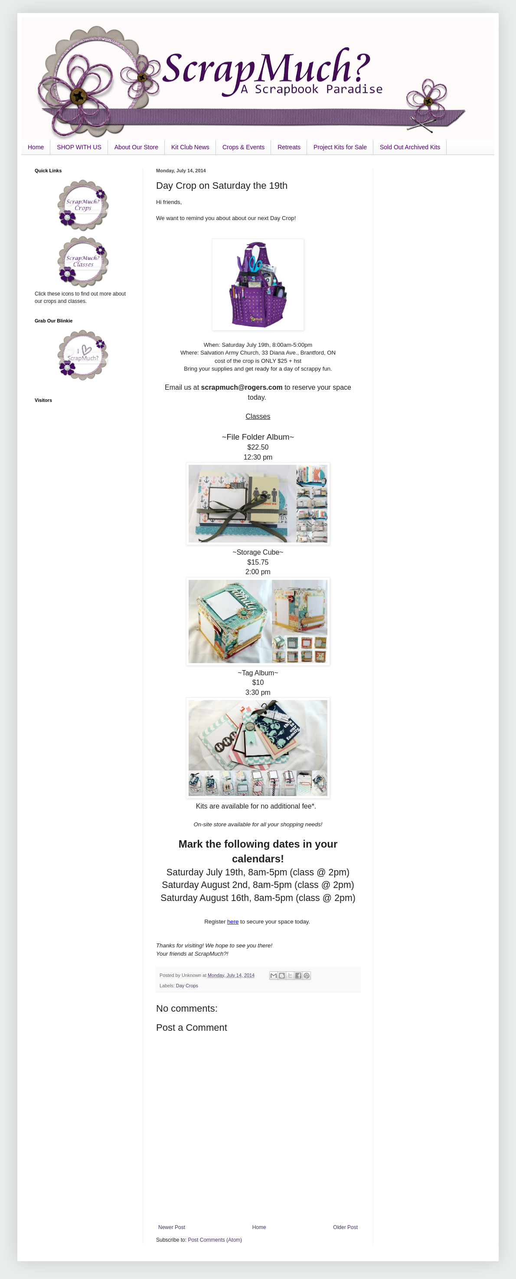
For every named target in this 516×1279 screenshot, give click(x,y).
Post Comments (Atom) (215, 1240)
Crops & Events (243, 147)
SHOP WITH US (79, 147)
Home (36, 147)
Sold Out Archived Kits (410, 147)
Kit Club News (190, 147)
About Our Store (136, 147)
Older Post (345, 1227)
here (232, 921)
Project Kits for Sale (340, 147)
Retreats (289, 147)
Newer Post (171, 1227)
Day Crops (187, 985)
